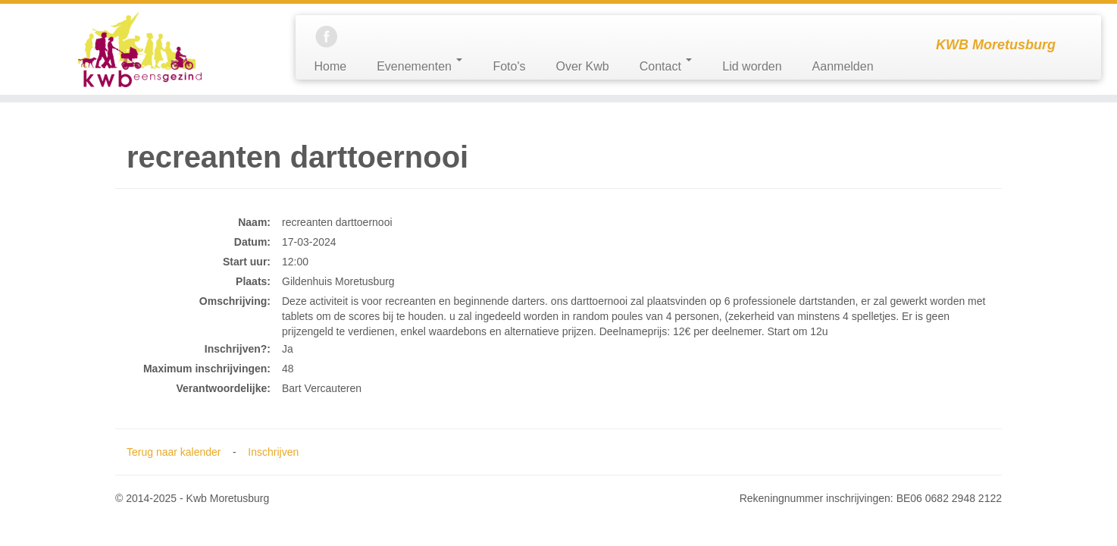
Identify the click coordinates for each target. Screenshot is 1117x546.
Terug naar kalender (174, 452)
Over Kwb (582, 66)
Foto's (509, 66)
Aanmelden (843, 66)
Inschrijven (273, 452)
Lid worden (751, 66)
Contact (666, 65)
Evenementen (419, 65)
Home (330, 66)
